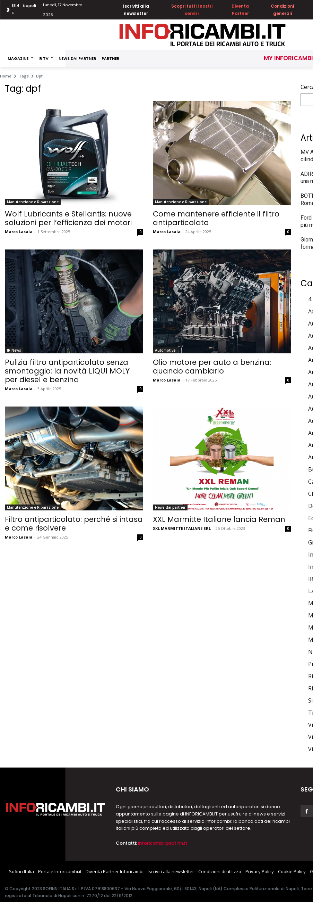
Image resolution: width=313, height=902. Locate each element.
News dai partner (170, 507)
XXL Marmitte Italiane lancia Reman (219, 519)
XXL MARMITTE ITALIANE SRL (182, 528)
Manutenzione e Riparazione (33, 201)
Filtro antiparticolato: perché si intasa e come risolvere (74, 523)
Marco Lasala (19, 231)
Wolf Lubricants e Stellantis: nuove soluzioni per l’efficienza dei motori (68, 218)
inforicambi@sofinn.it (162, 843)
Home (5, 76)
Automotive (165, 350)
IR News (14, 350)
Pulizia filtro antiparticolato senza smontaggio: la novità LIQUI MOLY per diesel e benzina (67, 371)
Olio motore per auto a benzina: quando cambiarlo (212, 366)
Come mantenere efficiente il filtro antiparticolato (216, 218)
